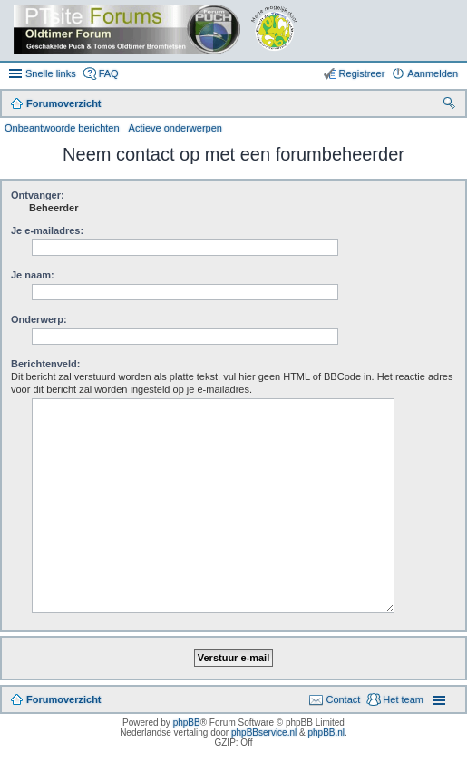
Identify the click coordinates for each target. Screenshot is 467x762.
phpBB (186, 723)
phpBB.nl (326, 733)
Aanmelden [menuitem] (432, 73)
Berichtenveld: (45, 363)
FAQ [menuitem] (109, 73)
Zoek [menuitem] (450, 105)
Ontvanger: (37, 195)
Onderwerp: (39, 319)
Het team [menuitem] (403, 699)
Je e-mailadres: (47, 230)
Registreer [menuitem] (362, 73)
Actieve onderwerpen (175, 127)
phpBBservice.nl (264, 733)
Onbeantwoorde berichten (62, 127)
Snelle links (50, 73)
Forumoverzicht (64, 699)
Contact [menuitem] (343, 699)
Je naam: (32, 274)
